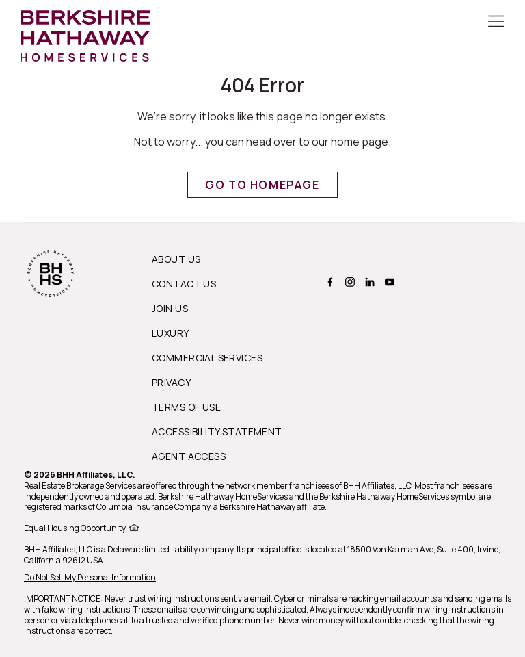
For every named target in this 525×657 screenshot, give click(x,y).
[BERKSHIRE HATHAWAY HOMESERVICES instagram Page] (348, 281)
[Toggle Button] (496, 22)
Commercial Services (207, 357)
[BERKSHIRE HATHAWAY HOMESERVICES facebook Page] (328, 281)
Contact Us (184, 283)
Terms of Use (186, 406)
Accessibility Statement (217, 431)
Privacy (171, 382)
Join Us (170, 308)
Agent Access (189, 456)
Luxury (170, 332)
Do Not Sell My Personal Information (90, 577)
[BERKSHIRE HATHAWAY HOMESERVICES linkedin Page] (368, 281)
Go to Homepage (262, 184)
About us (176, 259)
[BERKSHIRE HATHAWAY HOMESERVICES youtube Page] (387, 281)
